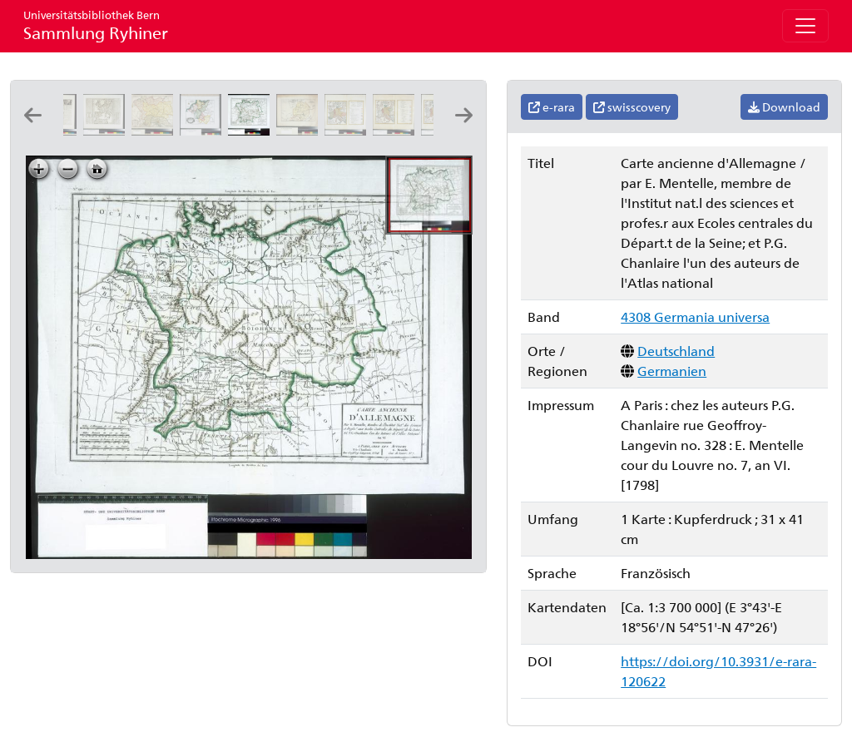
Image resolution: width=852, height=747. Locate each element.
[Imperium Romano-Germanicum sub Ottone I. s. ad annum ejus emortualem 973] (397, 130)
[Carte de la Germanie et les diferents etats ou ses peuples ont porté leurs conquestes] (107, 130)
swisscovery (632, 107)
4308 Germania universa (695, 316)
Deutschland (676, 350)
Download (784, 107)
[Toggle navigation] (805, 25)
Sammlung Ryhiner (95, 25)
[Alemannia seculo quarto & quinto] (300, 130)
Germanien (671, 370)
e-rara (551, 107)
